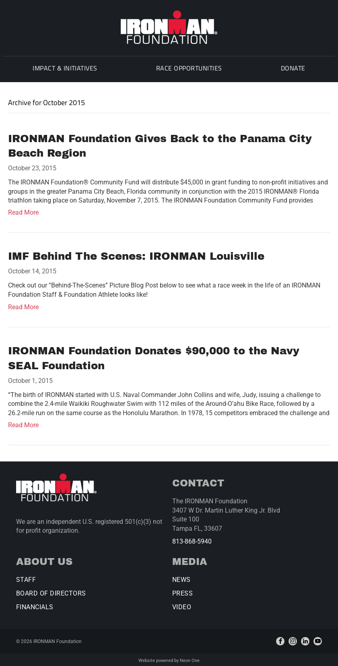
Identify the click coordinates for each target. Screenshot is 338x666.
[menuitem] (63, 69)
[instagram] (293, 639)
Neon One (190, 659)
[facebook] (280, 639)
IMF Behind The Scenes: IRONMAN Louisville (136, 254)
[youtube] (317, 639)
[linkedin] (305, 639)
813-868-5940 (192, 540)
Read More (23, 211)
